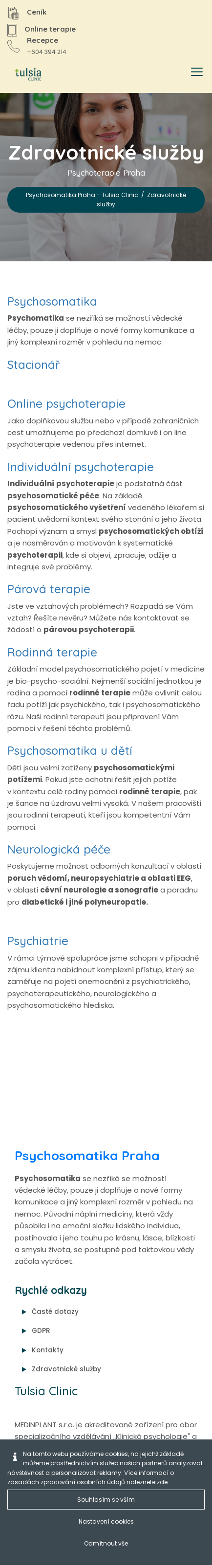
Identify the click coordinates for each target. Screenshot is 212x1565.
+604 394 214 (46, 52)
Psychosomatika (52, 301)
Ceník (36, 12)
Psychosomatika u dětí (69, 750)
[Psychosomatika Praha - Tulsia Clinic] (26, 75)
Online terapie (50, 29)
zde (162, 1482)
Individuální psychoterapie (80, 466)
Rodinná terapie (52, 652)
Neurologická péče (58, 849)
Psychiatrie (37, 940)
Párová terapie (48, 589)
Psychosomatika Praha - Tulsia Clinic (82, 195)
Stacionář (33, 364)
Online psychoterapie (66, 403)
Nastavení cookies (106, 1521)
